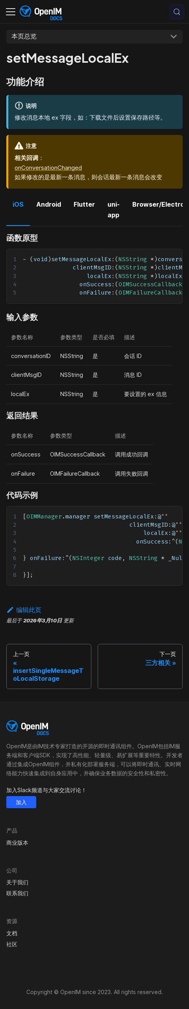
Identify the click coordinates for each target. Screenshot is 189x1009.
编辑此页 (23, 610)
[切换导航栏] (11, 12)
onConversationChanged (48, 167)
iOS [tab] (18, 204)
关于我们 (17, 882)
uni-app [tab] (113, 209)
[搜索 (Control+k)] (176, 11)
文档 (11, 933)
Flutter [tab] (84, 204)
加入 (21, 802)
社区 (11, 944)
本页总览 (24, 36)
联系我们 (17, 893)
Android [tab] (48, 204)
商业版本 (17, 842)
